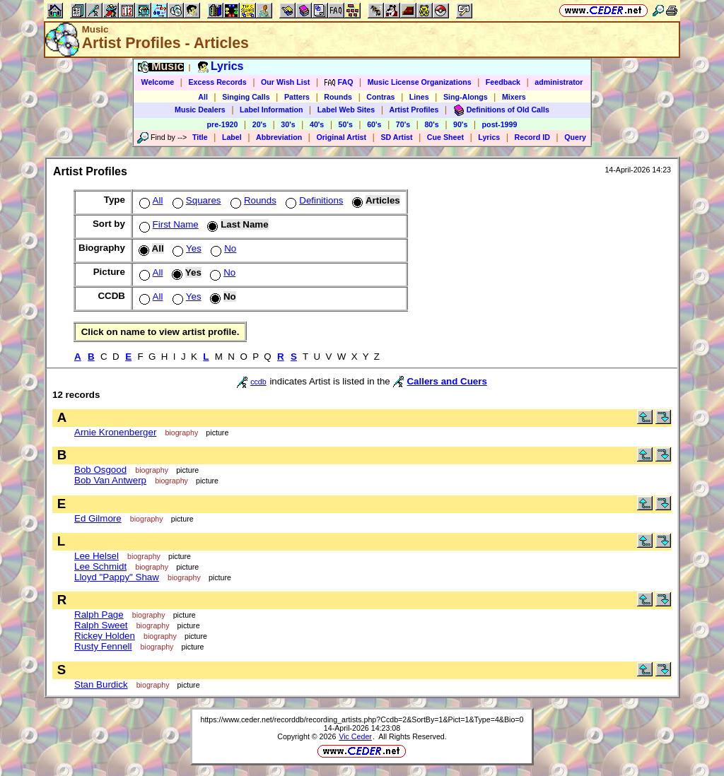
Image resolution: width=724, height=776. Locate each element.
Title (200, 137)
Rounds (338, 97)
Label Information (271, 109)
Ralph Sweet (101, 625)
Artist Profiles (414, 109)
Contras (380, 97)
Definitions (313, 200)
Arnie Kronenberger (115, 432)
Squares (195, 200)
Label (232, 137)
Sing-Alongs (465, 97)
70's (403, 124)
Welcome (158, 82)
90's (460, 124)
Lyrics (489, 137)
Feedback (503, 82)
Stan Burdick (101, 684)
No (222, 248)
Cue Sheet (445, 137)
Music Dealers (200, 109)
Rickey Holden (104, 635)
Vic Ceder (355, 736)
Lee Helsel (96, 556)
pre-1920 (222, 124)
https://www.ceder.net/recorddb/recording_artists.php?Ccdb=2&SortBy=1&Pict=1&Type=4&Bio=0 (361, 719)
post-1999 (500, 124)
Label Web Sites (346, 109)
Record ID (532, 137)
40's (317, 124)
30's (288, 124)
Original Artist (341, 137)
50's (346, 124)
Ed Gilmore (98, 518)
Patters (297, 97)
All (203, 97)
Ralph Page (99, 614)
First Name (167, 224)
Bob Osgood (100, 469)
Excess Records (217, 82)
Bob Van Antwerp (110, 480)
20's (259, 124)
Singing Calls (246, 97)
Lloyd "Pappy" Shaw (116, 577)
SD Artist (396, 137)
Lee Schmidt (100, 566)
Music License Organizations (420, 82)
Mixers (514, 97)
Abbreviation (279, 137)
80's (431, 124)
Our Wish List (285, 82)
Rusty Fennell (103, 646)
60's (374, 124)
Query (575, 137)
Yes (186, 248)
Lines (419, 97)
